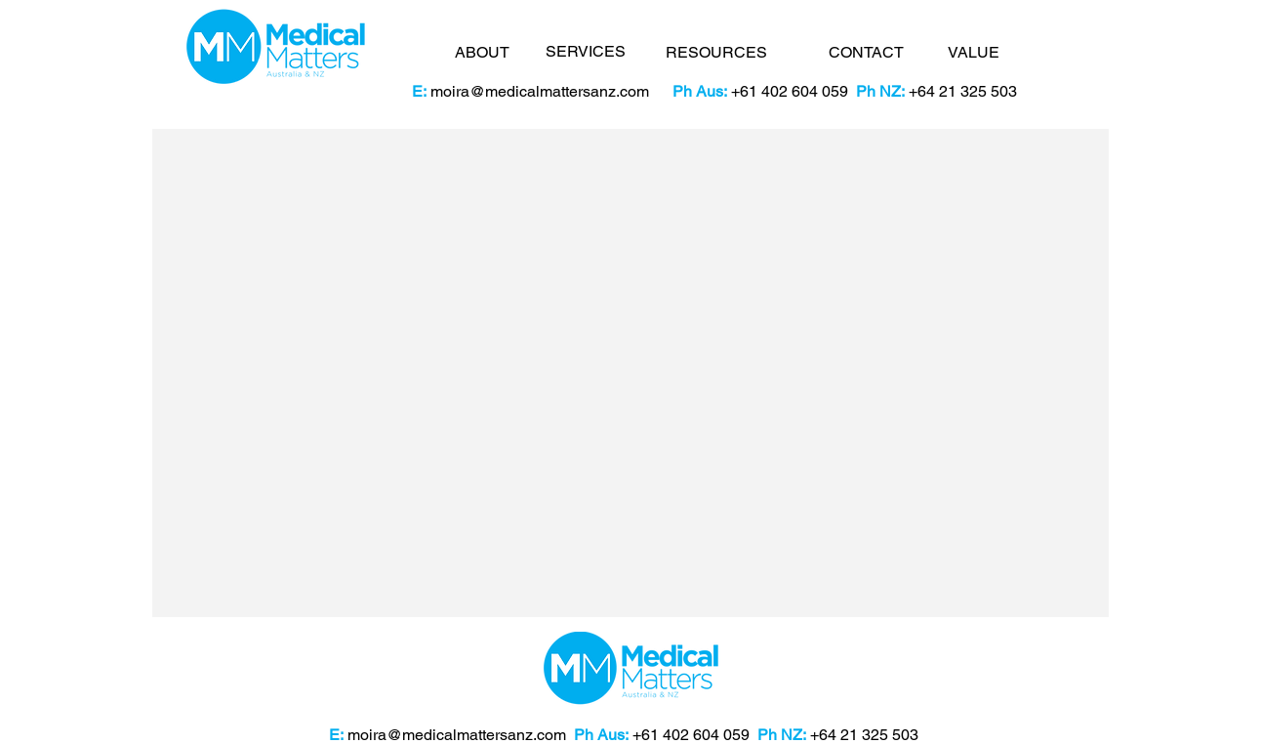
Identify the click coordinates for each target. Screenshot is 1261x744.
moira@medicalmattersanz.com (539, 91)
